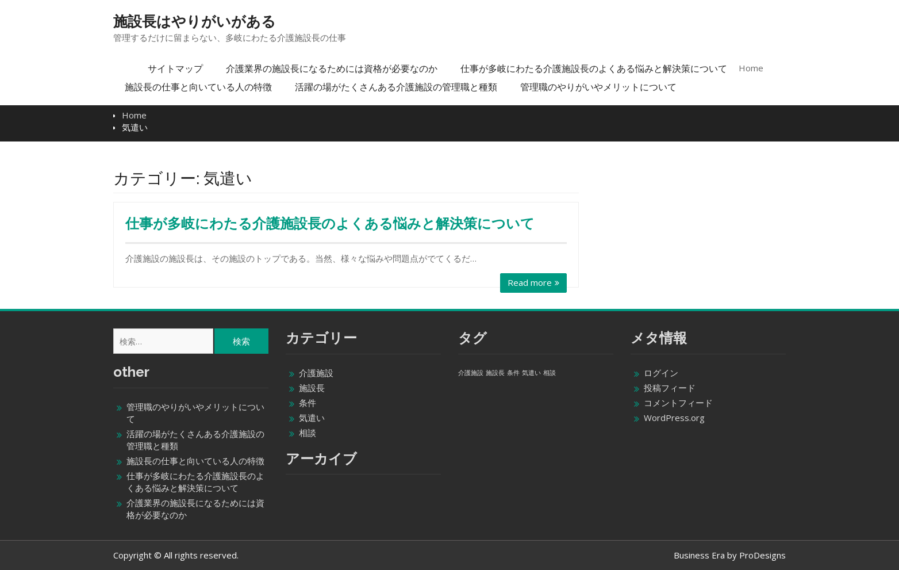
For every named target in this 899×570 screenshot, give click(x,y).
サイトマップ (175, 68)
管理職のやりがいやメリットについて (598, 87)
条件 (307, 402)
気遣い (312, 417)
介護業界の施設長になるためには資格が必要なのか (331, 68)
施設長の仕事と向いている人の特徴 (198, 87)
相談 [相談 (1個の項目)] (549, 373)
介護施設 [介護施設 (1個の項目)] (470, 373)
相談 (307, 432)
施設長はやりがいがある (194, 21)
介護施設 (316, 372)
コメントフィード (678, 402)
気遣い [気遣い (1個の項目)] (531, 373)
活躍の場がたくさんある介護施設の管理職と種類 (396, 87)
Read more (530, 282)
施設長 (312, 387)
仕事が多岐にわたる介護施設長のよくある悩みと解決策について (593, 68)
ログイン (661, 372)
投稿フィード (670, 387)
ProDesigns (762, 555)
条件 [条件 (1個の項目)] (513, 373)
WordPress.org (674, 417)
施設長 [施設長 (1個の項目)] (495, 373)
